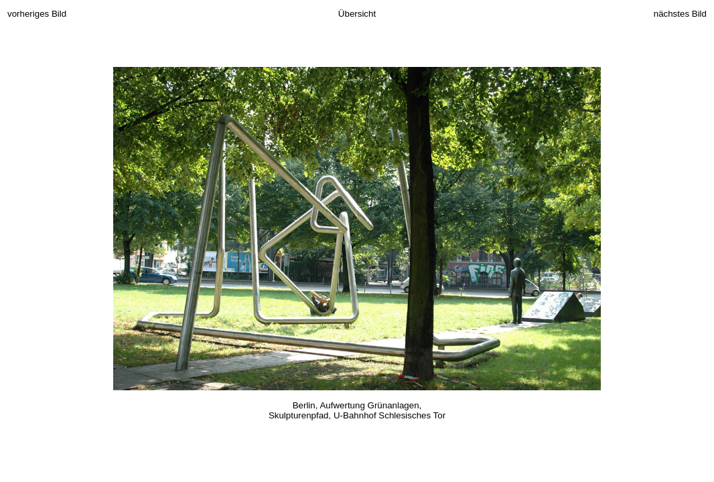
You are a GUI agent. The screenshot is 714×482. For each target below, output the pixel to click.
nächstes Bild (680, 14)
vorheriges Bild (36, 14)
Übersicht (357, 14)
